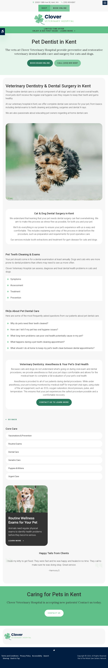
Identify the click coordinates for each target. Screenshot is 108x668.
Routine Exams (15, 444)
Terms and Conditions (10, 656)
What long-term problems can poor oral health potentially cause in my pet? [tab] (46, 335)
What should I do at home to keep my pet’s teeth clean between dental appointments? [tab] (52, 348)
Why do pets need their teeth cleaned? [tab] (29, 323)
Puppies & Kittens (16, 468)
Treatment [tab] (15, 291)
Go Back (12, 420)
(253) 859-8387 (69, 2)
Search (46, 656)
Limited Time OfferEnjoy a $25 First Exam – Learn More (53, 30)
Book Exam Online (40, 63)
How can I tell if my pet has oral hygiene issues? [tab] (34, 329)
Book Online (60, 8)
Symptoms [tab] (15, 279)
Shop (44, 8)
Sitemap (6, 658)
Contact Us (54, 613)
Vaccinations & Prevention (20, 436)
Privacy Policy (25, 656)
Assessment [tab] (16, 285)
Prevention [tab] (15, 297)
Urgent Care (13, 476)
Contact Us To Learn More (54, 402)
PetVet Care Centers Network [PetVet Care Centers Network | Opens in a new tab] (96, 658)
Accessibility (37, 656)
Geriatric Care (14, 460)
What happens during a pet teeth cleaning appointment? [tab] (37, 342)
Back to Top (15, 658)
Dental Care (13, 452)
